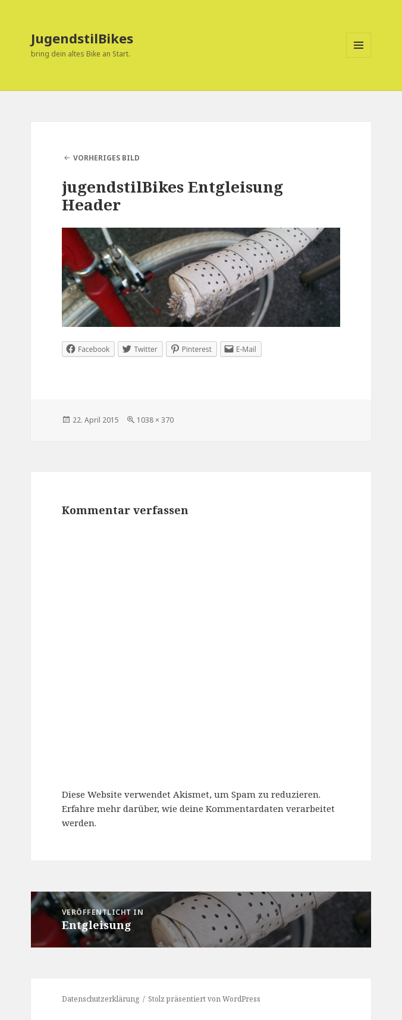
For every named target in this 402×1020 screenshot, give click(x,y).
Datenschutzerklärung (100, 999)
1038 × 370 (155, 420)
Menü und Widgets (359, 57)
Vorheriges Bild (106, 158)
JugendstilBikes (82, 38)
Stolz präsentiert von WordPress (204, 999)
